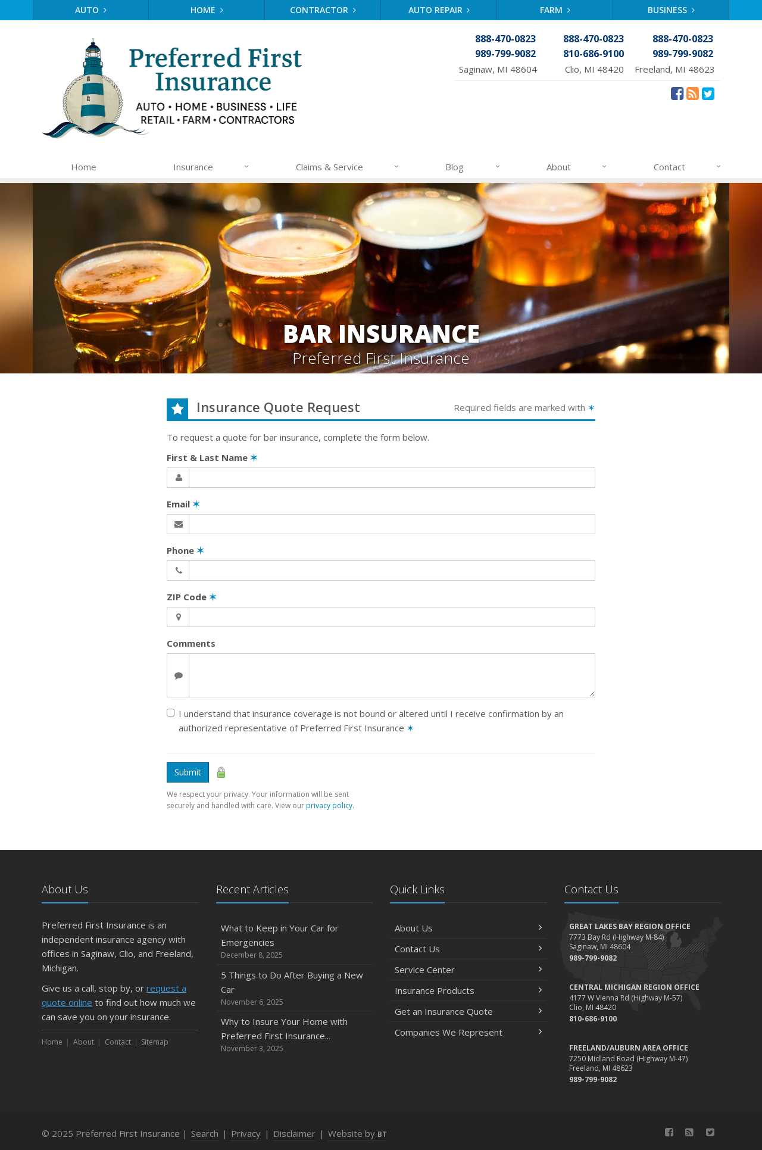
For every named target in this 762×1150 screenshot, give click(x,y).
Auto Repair (439, 9)
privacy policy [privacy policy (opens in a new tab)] (329, 805)
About (577, 166)
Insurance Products (468, 990)
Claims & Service (348, 166)
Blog (473, 166)
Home (206, 9)
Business (671, 9)
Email (183, 504)
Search (204, 1133)
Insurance (211, 166)
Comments (191, 643)
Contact (688, 166)
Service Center (468, 970)
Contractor (323, 9)
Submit (187, 772)
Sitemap (154, 1042)
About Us (468, 928)
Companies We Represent (468, 1032)
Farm (555, 9)
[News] (692, 93)
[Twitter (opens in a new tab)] (708, 93)
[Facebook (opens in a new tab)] (677, 93)
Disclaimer (294, 1133)
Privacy (246, 1133)
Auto (91, 9)
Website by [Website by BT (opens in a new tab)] (357, 1133)
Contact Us (468, 949)
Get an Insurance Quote (468, 1011)
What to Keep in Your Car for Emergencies (294, 941)
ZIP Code (192, 597)
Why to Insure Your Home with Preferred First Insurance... (294, 1034)
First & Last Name (212, 457)
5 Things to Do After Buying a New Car (294, 988)
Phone (185, 550)
